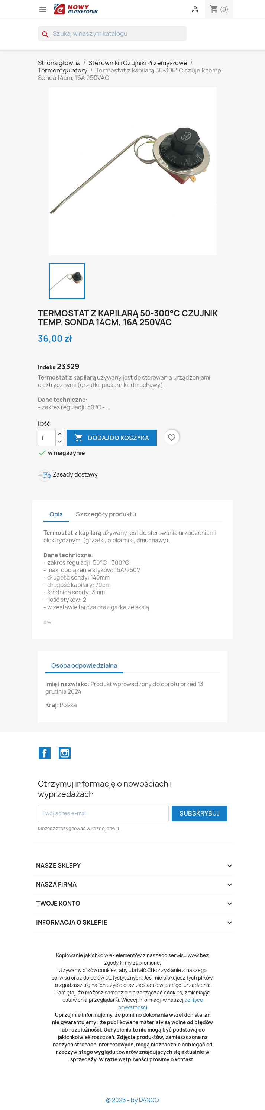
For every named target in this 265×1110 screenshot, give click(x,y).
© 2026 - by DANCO (132, 1100)
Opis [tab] (56, 514)
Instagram (65, 753)
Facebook (45, 753)
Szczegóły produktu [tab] (106, 514)
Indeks (46, 367)
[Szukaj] (112, 33)
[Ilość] (47, 438)
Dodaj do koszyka (111, 438)
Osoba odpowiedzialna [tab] (84, 665)
